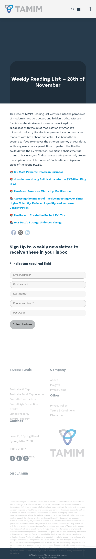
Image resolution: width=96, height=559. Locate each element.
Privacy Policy (58, 411)
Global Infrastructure (23, 412)
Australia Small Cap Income (27, 407)
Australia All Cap (20, 402)
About (54, 386)
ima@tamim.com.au (22, 466)
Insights (55, 391)
